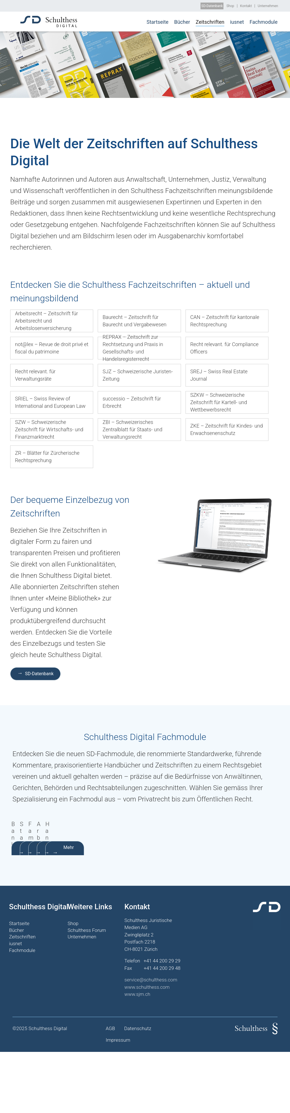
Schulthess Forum (87, 991)
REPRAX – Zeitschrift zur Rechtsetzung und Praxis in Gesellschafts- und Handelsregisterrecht (133, 348)
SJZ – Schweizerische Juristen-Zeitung (138, 375)
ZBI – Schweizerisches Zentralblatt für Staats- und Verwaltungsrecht (132, 429)
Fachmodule (264, 22)
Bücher (182, 22)
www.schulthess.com (147, 1048)
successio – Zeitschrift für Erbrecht (132, 402)
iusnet (237, 22)
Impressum (118, 1101)
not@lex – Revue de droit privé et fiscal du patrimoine (51, 348)
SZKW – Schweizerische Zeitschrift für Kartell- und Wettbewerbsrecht (218, 402)
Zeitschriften (210, 22)
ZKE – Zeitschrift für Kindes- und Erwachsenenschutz (226, 429)
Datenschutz (137, 1089)
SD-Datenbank (212, 6)
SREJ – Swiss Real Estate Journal (219, 375)
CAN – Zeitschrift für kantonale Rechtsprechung (224, 320)
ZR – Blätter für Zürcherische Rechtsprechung (47, 456)
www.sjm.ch (137, 1055)
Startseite (157, 22)
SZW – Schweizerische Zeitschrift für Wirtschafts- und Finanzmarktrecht (49, 429)
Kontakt (246, 6)
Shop (230, 6)
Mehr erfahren (46, 908)
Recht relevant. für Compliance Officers (224, 348)
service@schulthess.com (150, 1041)
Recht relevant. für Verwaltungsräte (35, 375)
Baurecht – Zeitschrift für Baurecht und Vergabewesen (134, 320)
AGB (110, 1089)
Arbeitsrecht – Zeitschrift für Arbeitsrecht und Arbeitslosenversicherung (46, 320)
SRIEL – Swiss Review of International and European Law (50, 402)
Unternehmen (268, 6)
